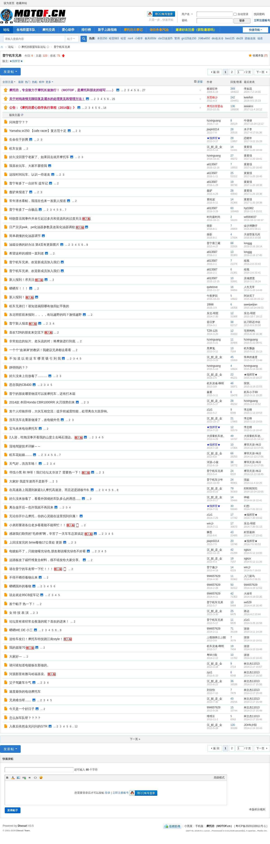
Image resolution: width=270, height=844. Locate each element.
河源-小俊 (212, 462)
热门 (27, 82)
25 (113, 99)
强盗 (246, 479)
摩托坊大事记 (133, 29)
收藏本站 (21, 3)
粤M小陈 (212, 654)
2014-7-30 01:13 (253, 526)
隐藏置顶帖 (200, 91)
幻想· (247, 506)
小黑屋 (188, 826)
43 (231, 532)
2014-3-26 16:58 (253, 623)
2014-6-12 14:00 (253, 553)
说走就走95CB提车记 (24, 595)
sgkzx (247, 549)
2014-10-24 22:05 (253, 491)
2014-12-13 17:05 (253, 465)
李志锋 (248, 409)
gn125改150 (189, 38)
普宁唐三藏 (213, 243)
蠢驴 (209, 190)
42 (231, 549)
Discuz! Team (23, 830)
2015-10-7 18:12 (253, 316)
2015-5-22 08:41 (253, 342)
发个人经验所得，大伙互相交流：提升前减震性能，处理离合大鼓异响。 (59, 411)
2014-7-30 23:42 (253, 518)
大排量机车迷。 (216, 435)
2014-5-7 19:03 (252, 570)
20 (231, 541)
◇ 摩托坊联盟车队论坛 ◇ (33, 47)
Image (18, 777)
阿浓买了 (249, 295)
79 (231, 488)
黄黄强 (248, 146)
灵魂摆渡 (249, 278)
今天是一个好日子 (21, 709)
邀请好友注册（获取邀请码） (196, 29)
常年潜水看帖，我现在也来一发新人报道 (37, 201)
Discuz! (22, 825)
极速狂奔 (212, 88)
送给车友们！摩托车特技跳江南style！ (36, 639)
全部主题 (7, 82)
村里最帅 (249, 532)
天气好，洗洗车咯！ (23, 463)
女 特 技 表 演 (19, 612)
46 (231, 383)
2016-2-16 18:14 (253, 246)
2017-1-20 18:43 (253, 150)
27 (143, 90)
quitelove (212, 287)
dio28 (239, 38)
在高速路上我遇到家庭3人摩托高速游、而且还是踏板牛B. (49, 490)
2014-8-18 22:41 (253, 500)
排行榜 (86, 29)
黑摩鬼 (211, 348)
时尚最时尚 (213, 217)
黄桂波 (211, 199)
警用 (177, 38)
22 (231, 374)
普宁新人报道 (18, 323)
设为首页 (9, 3)
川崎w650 (204, 38)
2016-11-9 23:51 (253, 211)
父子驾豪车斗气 (20, 682)
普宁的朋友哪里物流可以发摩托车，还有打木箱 (42, 393)
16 (231, 287)
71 (231, 628)
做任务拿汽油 (159, 29)
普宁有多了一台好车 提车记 (28, 183)
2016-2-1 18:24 (252, 281)
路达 (246, 611)
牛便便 (248, 120)
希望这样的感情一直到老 (26, 253)
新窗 (200, 81)
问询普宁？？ (18, 122)
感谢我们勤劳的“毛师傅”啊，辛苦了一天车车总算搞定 (46, 533)
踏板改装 (250, 38)
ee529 (247, 602)
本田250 (102, 38)
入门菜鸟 (249, 576)
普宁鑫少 (212, 567)
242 (232, 97)
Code (35, 777)
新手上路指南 (107, 29)
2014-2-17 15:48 (253, 701)
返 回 (216, 72)
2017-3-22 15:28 (253, 141)
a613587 (212, 164)
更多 (48, 82)
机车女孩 (15, 148)
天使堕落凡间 (252, 234)
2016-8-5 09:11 (252, 229)
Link (24, 777)
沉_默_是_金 (214, 146)
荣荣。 (248, 383)
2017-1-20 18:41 (253, 158)
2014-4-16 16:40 (253, 605)
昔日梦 (211, 322)
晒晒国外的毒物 (20, 586)
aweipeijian (250, 304)
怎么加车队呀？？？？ (25, 718)
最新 (21, 82)
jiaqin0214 (213, 129)
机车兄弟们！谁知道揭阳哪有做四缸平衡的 (39, 306)
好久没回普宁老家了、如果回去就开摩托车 (39, 157)
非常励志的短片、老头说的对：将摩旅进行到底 (42, 341)
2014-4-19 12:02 (253, 588)
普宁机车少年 (215, 479)
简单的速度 (250, 357)
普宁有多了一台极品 (23, 209)
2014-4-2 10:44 (252, 614)
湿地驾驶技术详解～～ (25, 446)
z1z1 (209, 409)
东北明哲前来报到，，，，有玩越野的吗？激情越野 (45, 314)
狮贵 (209, 532)
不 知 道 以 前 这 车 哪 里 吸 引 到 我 (35, 358)
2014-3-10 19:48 (253, 649)
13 (231, 252)
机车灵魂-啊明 (215, 383)
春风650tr (150, 38)
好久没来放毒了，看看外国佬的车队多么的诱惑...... (45, 498)
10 (231, 278)
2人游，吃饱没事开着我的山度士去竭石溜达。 (41, 437)
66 (231, 453)
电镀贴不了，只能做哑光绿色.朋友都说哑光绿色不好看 (47, 551)
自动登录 (241, 14)
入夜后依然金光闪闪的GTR (28, 726)
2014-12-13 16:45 (253, 474)
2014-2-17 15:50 (253, 675)
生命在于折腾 (18, 139)
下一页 (260, 72)
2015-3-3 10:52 (252, 404)
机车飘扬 (249, 348)
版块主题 (14, 115)
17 (231, 514)
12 (231, 313)
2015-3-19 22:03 (253, 386)
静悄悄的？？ (18, 367)
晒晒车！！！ (18, 288)
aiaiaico (248, 106)
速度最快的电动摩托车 (25, 691)
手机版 (199, 826)
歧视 (246, 260)
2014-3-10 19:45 (253, 658)
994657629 (213, 576)
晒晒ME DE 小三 (21, 630)
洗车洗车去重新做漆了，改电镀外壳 (34, 420)
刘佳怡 (211, 690)
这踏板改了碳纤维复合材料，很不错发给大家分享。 (45, 560)
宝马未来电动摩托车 (23, 428)
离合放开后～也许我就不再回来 (31, 507)
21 (231, 418)
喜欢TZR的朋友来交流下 (26, 332)
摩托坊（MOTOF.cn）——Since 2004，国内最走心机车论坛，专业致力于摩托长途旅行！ (2, 47)
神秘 (246, 497)
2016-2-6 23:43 (252, 264)
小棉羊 (139, 38)
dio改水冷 (217, 38)
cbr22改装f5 (165, 38)
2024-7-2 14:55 (252, 92)
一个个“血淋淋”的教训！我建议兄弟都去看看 (40, 350)
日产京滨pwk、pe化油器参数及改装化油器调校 (42, 227)
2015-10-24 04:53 (253, 307)
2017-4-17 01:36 (253, 132)
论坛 (11, 47)
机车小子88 (251, 392)
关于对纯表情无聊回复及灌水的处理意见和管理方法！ (47, 99)
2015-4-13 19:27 (253, 377)
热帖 (34, 82)
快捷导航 (254, 29)
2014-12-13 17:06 (253, 447)
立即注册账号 (262, 20)
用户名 (186, 14)
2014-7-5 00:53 (252, 544)
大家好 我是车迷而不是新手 (28, 481)
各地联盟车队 (25, 29)
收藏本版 (260, 55)
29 (231, 138)
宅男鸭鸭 (249, 330)
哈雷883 (114, 38)
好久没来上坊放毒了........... (28, 376)
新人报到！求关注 (21, 279)
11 (231, 339)
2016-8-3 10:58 (252, 237)
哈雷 (123, 38)
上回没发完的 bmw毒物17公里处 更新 (35, 542)
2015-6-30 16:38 (253, 334)
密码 (184, 20)
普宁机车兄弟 (62, 47)
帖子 (70, 38)
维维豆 (211, 716)
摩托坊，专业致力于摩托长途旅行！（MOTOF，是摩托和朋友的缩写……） (62, 90)
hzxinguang (213, 120)
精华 (41, 82)
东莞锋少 (212, 97)
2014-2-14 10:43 (253, 728)
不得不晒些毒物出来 (23, 577)
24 (231, 471)
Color (13, 777)
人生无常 (249, 287)
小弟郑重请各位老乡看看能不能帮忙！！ (37, 525)
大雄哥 (248, 593)
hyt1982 (249, 208)
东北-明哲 (212, 313)
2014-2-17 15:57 (253, 666)
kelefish (248, 97)
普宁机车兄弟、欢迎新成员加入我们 (34, 262)
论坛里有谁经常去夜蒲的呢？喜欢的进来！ (39, 621)
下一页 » (135, 739)
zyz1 (209, 672)
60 (231, 208)
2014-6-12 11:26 (253, 561)
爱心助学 (68, 29)
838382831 (250, 488)
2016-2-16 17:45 (253, 255)
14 (104, 107)
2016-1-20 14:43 (253, 290)
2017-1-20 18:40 (253, 167)
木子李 (248, 129)
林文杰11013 (251, 663)
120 (232, 725)
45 (231, 357)
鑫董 (209, 392)
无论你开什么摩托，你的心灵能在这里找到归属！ (44, 516)
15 (231, 707)
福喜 (260, 38)
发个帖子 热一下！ (22, 604)
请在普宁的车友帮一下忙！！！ (31, 569)
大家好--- (15, 656)
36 (231, 462)
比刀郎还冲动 (252, 322)
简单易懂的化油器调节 (25, 236)
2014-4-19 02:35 (253, 596)
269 (232, 88)
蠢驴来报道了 (18, 192)
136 (232, 106)
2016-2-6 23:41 (252, 272)
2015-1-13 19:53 (253, 412)
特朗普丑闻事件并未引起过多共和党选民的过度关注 (45, 218)
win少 (210, 523)
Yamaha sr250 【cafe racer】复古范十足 (37, 131)
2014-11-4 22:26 (253, 483)
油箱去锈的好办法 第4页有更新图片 (34, 244)
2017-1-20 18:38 (253, 193)
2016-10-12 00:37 (253, 220)
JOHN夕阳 (250, 725)
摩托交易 (48, 29)
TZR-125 (212, 330)
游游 (246, 628)
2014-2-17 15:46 (253, 719)
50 (231, 584)
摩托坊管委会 (215, 106)
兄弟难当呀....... (20, 700)
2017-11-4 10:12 (253, 109)
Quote (29, 777)
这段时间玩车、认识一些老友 (29, 174)
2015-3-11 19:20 (253, 395)
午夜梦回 (212, 295)
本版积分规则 (257, 809)
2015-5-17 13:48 (253, 360)
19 (231, 181)
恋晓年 (248, 138)
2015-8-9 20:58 (252, 325)
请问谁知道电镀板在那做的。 (29, 665)
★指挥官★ (16, 61)
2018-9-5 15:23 (252, 100)
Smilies (41, 777)
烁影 (209, 225)
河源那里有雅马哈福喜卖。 (28, 674)
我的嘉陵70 (17, 647)
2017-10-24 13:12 (253, 123)
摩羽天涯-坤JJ (252, 444)
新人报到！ (17, 297)
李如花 (248, 88)
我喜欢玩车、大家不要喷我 (28, 166)
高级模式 (219, 777)
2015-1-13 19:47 (253, 430)
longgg (248, 243)
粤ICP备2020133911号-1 (251, 826)
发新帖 (9, 71)
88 (231, 243)
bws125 (229, 38)
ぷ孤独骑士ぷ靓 (216, 637)
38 (231, 322)
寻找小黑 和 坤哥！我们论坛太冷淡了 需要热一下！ (45, 472)
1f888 (210, 304)
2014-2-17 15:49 (253, 693)
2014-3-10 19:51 (253, 640)
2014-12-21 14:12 (253, 439)
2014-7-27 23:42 (253, 535)
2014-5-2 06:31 (252, 579)
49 (231, 435)
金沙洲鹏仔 (250, 225)
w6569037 (250, 217)
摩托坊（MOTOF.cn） (219, 826)
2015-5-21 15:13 (253, 351)
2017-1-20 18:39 (253, 185)
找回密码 (259, 14)
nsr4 (130, 38)
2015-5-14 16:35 (253, 369)
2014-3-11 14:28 (253, 631)
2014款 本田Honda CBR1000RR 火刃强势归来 (42, 402)
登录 (107, 792)
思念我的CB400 (20, 385)
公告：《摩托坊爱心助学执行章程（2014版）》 (42, 107)
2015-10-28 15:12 (253, 299)
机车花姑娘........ (20, 455)
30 (231, 506)
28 (231, 129)
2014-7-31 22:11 (253, 509)
